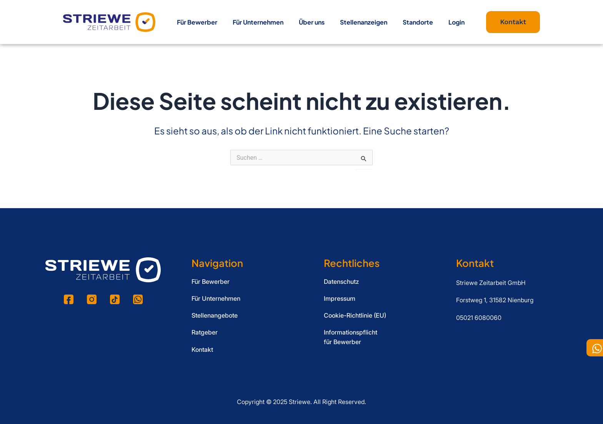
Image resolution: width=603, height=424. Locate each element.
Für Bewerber (197, 22)
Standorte (418, 22)
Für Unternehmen (258, 22)
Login (456, 22)
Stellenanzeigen (363, 22)
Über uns (312, 22)
